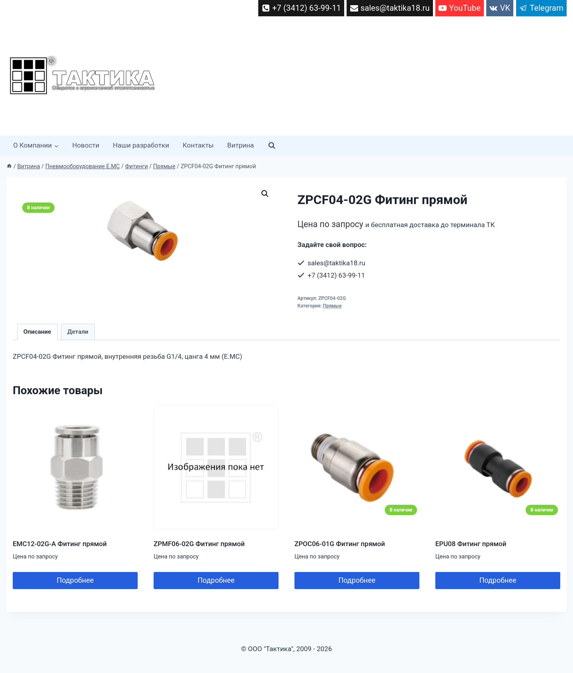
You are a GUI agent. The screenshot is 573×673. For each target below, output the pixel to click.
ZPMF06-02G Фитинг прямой (199, 544)
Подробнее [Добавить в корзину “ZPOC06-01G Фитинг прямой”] (357, 580)
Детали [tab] (77, 331)
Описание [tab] (37, 331)
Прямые (332, 306)
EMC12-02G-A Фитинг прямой (60, 544)
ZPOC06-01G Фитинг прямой (339, 544)
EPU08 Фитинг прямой (470, 544)
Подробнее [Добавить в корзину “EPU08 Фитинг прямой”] (497, 580)
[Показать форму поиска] (272, 145)
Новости (85, 145)
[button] (265, 194)
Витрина (240, 145)
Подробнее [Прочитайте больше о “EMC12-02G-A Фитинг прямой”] (75, 580)
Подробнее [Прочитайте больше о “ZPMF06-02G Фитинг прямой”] (216, 580)
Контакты (198, 145)
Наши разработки (141, 145)
